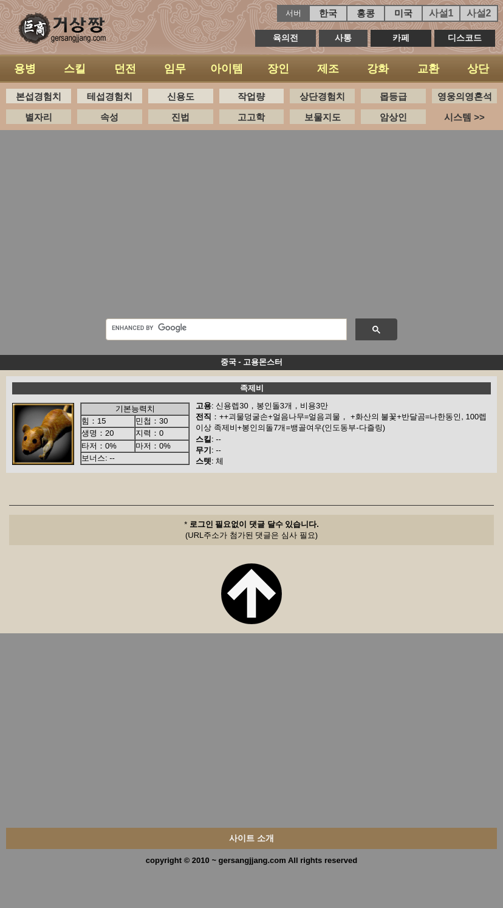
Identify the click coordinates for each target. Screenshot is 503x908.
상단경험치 (322, 96)
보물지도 (322, 117)
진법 (180, 117)
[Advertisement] (252, 227)
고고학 (251, 117)
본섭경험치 (38, 96)
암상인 (393, 117)
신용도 (180, 96)
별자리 (38, 117)
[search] (225, 327)
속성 (109, 117)
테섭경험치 (109, 96)
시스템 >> (464, 117)
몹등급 (393, 96)
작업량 (251, 96)
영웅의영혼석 (464, 96)
